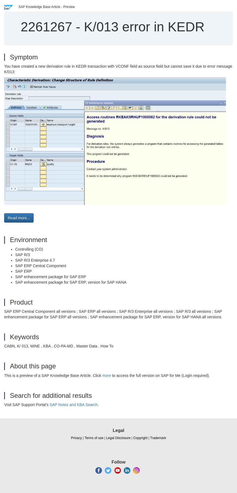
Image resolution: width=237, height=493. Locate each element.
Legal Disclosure (118, 438)
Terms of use (94, 438)
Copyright (140, 438)
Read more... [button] (19, 218)
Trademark (158, 438)
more (106, 375)
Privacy (76, 438)
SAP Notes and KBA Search (74, 404)
